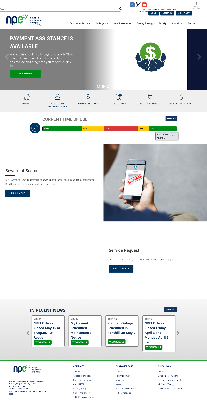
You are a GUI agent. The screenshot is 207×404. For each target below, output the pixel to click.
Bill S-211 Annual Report (84, 397)
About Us (179, 23)
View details (42, 342)
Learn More (45, 73)
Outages (102, 23)
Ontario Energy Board (168, 376)
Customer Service (82, 23)
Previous (7, 56)
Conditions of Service (83, 380)
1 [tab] (98, 86)
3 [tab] (108, 86)
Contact (184, 13)
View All (171, 309)
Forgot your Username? (165, 9)
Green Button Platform (126, 388)
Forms (193, 23)
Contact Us (121, 371)
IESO (160, 371)
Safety (164, 23)
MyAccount (121, 380)
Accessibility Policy (82, 376)
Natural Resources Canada (170, 388)
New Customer (122, 376)
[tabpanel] (103, 57)
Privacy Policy (79, 388)
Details (171, 118)
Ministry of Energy (166, 384)
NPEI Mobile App (123, 393)
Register (166, 13)
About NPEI (78, 384)
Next (199, 56)
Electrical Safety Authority (170, 380)
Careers (76, 371)
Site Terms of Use (81, 393)
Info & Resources (123, 23)
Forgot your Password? (149, 9)
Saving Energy (146, 23)
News (118, 384)
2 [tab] (103, 86)
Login (151, 13)
